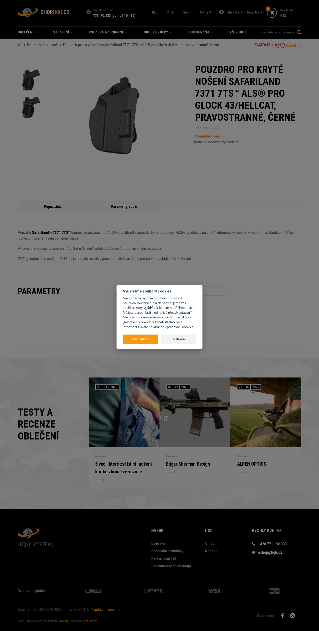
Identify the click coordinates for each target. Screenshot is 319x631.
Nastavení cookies (106, 610)
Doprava (158, 543)
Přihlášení (235, 12)
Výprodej (237, 32)
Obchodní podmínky (167, 551)
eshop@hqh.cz (270, 552)
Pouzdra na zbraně (42, 45)
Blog (155, 12)
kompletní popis (208, 136)
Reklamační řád (163, 558)
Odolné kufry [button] (157, 32)
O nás (171, 12)
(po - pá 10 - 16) (123, 16)
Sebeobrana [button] (200, 32)
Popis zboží (53, 206)
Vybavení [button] (62, 32)
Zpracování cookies (179, 327)
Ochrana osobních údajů (171, 566)
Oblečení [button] (27, 32)
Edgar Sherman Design (188, 464)
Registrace (254, 12)
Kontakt (205, 12)
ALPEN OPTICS (251, 464)
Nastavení (178, 339)
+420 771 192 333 (272, 544)
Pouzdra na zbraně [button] (108, 32)
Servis (187, 12)
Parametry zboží (124, 206)
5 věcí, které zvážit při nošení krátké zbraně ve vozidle (123, 468)
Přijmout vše (140, 339)
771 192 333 (102, 16)
